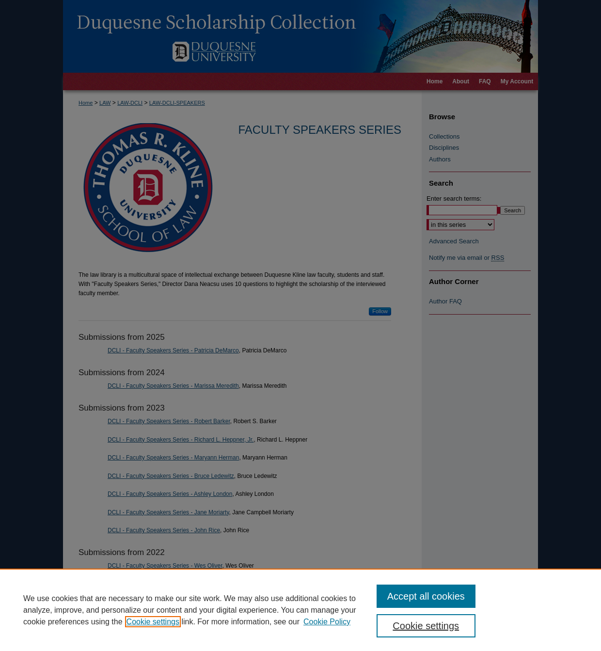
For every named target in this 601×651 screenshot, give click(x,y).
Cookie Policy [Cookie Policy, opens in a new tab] (326, 622)
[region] (300, 610)
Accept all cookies (426, 596)
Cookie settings (153, 622)
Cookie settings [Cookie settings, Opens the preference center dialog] (426, 625)
